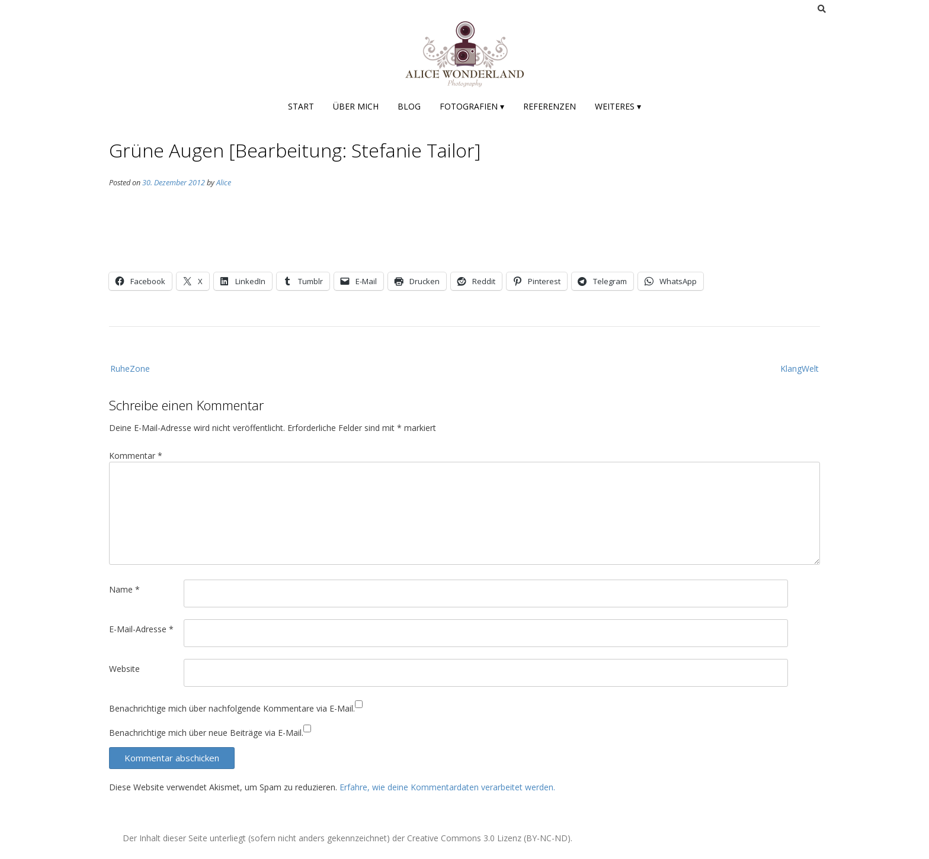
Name (124, 589)
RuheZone (130, 368)
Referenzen (549, 106)
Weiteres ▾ (618, 106)
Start (301, 106)
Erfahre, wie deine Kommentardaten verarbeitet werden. (447, 787)
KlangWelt (799, 368)
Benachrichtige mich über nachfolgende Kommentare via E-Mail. (232, 708)
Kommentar (135, 455)
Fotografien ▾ (472, 106)
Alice (223, 183)
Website (124, 668)
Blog (409, 106)
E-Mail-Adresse (141, 629)
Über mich (356, 106)
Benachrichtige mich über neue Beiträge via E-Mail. (206, 732)
